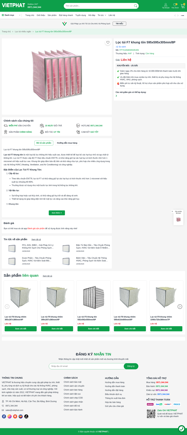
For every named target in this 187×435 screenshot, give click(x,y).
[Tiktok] (26, 416)
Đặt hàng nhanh (66, 15)
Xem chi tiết (20, 329)
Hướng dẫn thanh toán (115, 386)
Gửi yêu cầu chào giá (114, 406)
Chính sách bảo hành (73, 410)
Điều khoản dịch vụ (113, 394)
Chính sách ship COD (73, 398)
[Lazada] (21, 416)
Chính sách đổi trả (72, 406)
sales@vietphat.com (14, 410)
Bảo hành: (157, 386)
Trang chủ (29, 15)
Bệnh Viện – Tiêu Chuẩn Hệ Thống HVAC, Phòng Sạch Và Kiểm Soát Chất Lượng (91, 261)
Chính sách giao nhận (73, 402)
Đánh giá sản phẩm (36, 228)
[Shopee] (15, 416)
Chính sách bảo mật (72, 382)
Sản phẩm (52, 15)
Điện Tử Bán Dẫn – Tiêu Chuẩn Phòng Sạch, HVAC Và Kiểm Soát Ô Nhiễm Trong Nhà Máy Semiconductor (93, 248)
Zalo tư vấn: (157, 394)
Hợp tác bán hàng (113, 402)
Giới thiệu (41, 15)
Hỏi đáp (91, 15)
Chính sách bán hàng (73, 390)
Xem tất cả (36, 239)
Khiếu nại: (157, 390)
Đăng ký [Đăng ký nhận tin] (131, 366)
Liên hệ (112, 15)
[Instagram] (9, 416)
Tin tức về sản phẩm (15, 239)
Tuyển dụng (80, 15)
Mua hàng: (157, 382)
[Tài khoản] (166, 6)
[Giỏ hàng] (183, 5)
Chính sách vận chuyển (74, 386)
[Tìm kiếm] (135, 6)
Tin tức (102, 15)
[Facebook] (4, 416)
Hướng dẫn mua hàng (114, 382)
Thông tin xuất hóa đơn (115, 398)
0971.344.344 (12, 406)
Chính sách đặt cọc (72, 394)
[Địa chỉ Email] (93, 366)
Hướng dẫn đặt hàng (114, 390)
